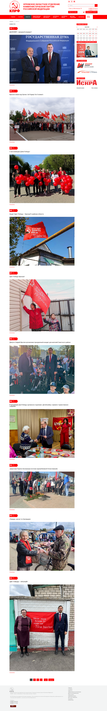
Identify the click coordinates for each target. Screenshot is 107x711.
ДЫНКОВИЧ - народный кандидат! (20, 32)
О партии (20, 16)
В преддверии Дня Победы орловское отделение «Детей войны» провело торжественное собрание (38, 405)
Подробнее (12, 85)
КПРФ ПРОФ (88, 17)
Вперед (51, 679)
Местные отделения (73, 17)
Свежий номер (80, 88)
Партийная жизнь (64, 17)
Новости (28, 16)
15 (90, 35)
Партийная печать (56, 17)
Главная (13, 16)
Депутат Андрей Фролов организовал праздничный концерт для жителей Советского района (39, 342)
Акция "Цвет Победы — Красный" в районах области (26, 214)
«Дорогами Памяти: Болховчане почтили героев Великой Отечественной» (33, 469)
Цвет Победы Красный (16, 276)
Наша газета (71, 694)
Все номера (95, 88)
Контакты (81, 17)
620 (46, 679)
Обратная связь (73, 12)
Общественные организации (37, 17)
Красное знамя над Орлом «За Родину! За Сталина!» (26, 94)
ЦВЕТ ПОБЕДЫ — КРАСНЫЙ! (18, 581)
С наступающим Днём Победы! (19, 151)
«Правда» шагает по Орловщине (20, 519)
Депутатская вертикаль (46, 17)
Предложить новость (91, 12)
